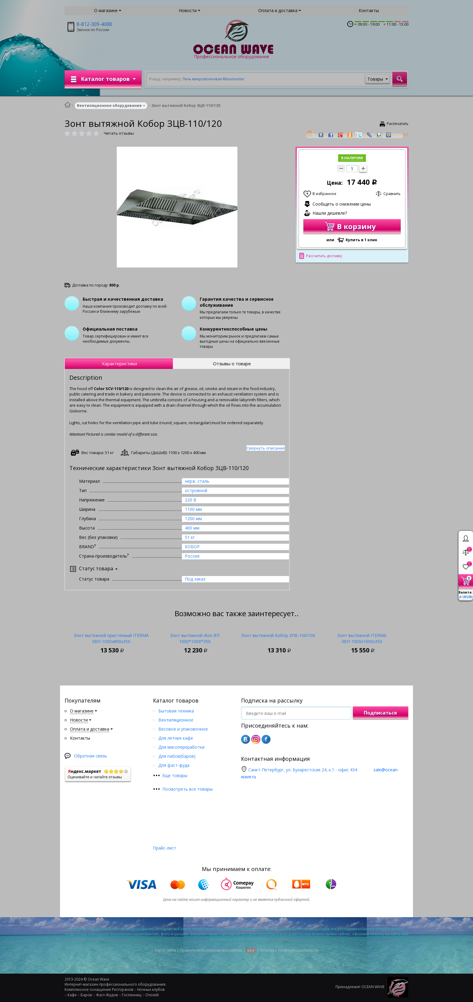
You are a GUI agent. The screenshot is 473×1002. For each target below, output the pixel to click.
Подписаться (380, 712)
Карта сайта (165, 950)
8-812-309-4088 (94, 24)
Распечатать (397, 123)
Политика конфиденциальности (289, 950)
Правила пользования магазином (211, 950)
